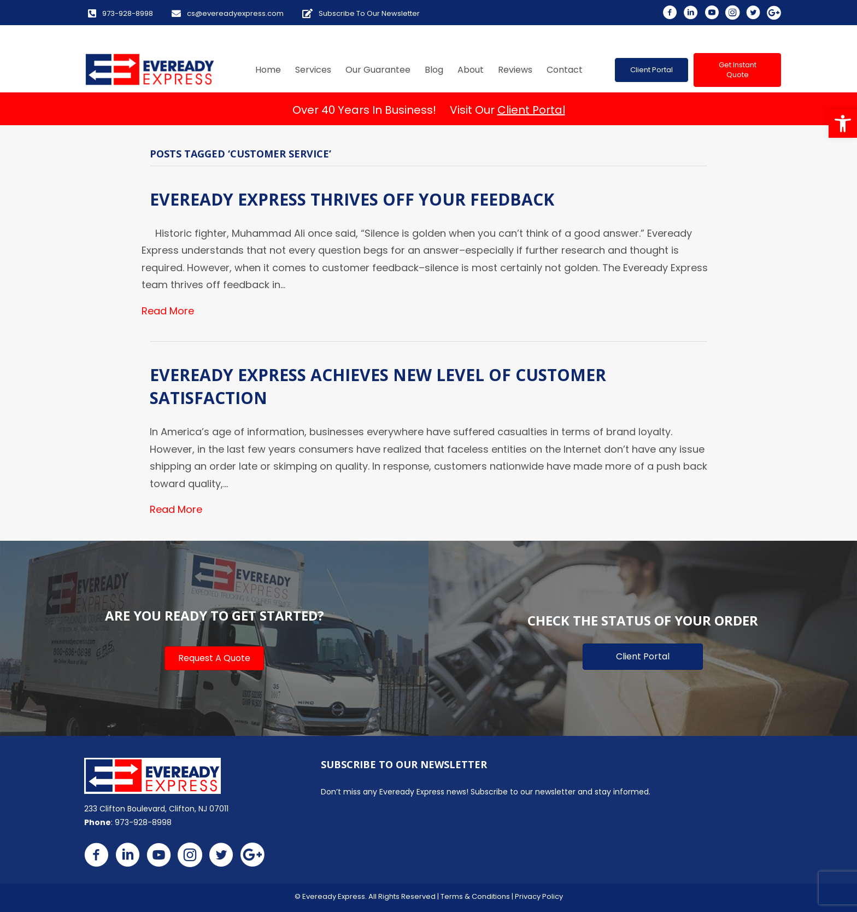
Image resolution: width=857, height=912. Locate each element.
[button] (843, 123)
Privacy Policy (539, 896)
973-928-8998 (143, 822)
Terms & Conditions (475, 896)
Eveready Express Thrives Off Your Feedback (352, 199)
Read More (168, 311)
